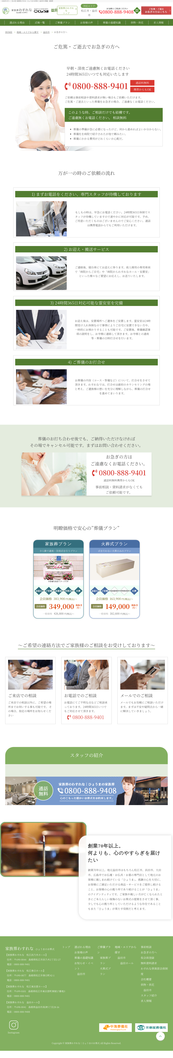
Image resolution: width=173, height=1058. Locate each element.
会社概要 (146, 981)
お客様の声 (86, 23)
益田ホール (127, 965)
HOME (8, 34)
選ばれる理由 (17, 23)
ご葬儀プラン (62, 23)
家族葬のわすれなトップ (66, 10)
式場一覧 (40, 23)
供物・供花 (137, 23)
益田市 (46, 34)
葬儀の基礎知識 (112, 23)
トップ (66, 949)
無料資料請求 (149, 965)
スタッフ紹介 (149, 997)
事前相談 (146, 949)
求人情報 (158, 23)
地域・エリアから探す (28, 34)
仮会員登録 (147, 960)
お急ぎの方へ (149, 954)
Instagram (13, 1029)
